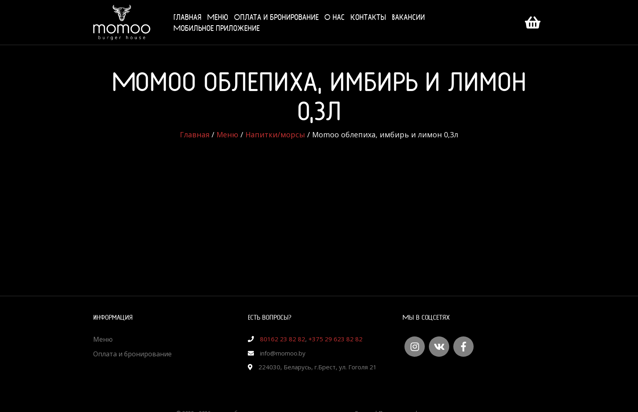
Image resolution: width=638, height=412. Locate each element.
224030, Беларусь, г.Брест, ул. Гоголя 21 (317, 367)
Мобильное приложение (216, 28)
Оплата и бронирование (276, 17)
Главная (187, 17)
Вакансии (408, 17)
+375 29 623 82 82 (335, 339)
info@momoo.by (283, 353)
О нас (334, 17)
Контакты (368, 17)
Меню (217, 17)
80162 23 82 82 (282, 339)
